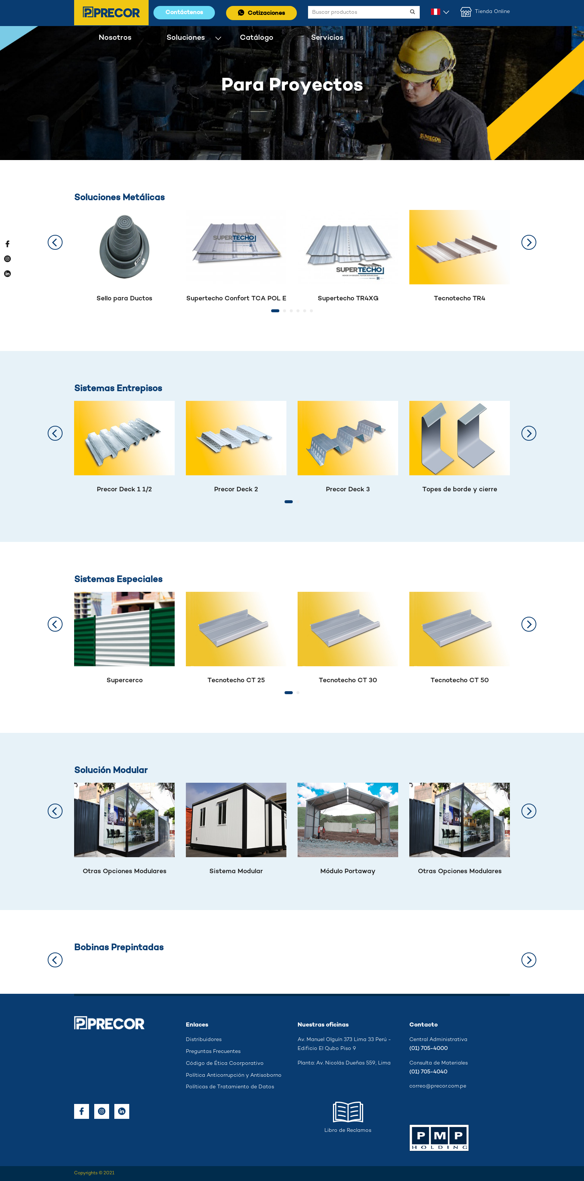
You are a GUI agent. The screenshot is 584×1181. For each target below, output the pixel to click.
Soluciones (185, 38)
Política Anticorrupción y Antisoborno (234, 1075)
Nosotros (115, 38)
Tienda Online (485, 12)
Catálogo (256, 38)
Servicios (327, 38)
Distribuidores (204, 1039)
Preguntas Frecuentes (213, 1051)
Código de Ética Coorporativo (225, 1063)
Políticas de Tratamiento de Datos (230, 1087)
